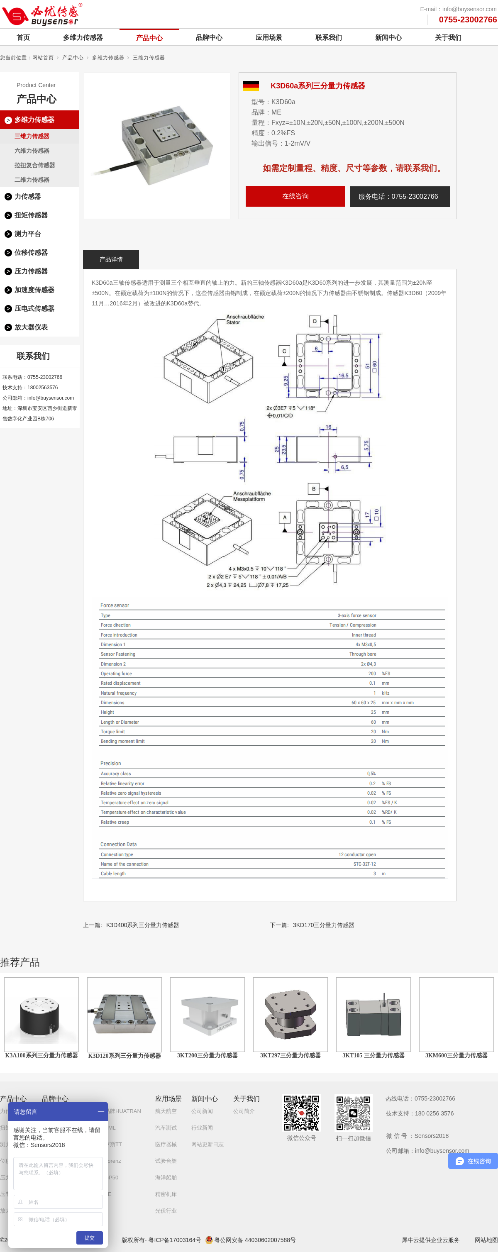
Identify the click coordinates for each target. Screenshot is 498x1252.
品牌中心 (209, 37)
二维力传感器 (32, 179)
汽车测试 (166, 1128)
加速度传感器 (34, 289)
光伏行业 (166, 1211)
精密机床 (166, 1194)
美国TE (103, 1194)
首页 (23, 37)
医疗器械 (166, 1144)
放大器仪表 (31, 327)
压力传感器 (31, 271)
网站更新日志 (207, 1144)
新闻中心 (388, 37)
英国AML (105, 1128)
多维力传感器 (83, 37)
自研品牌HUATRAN (117, 1111)
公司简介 (244, 1111)
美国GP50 (106, 1177)
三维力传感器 (149, 58)
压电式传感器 (34, 308)
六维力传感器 (32, 150)
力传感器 (28, 196)
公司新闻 (202, 1111)
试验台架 (166, 1161)
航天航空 (166, 1111)
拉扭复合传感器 (35, 165)
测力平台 (28, 233)
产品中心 (149, 37)
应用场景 (269, 37)
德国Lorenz (107, 1161)
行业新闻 (202, 1128)
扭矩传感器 (31, 215)
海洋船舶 (166, 1177)
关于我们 (448, 37)
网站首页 (43, 58)
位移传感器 (31, 252)
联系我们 (328, 37)
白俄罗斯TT (108, 1144)
